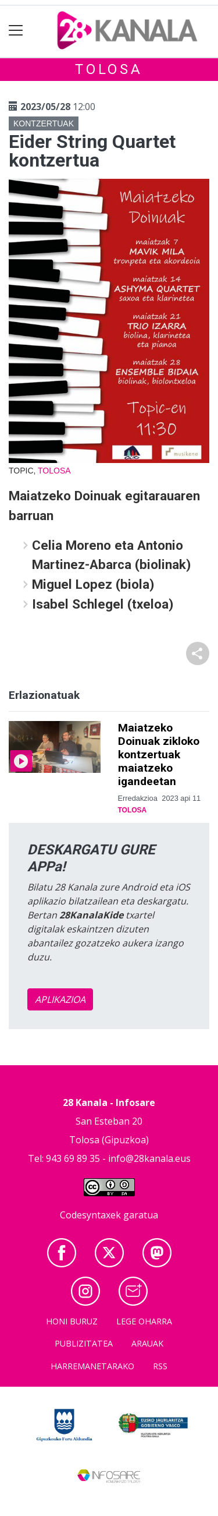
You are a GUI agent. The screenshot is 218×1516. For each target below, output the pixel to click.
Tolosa (109, 69)
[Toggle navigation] (15, 30)
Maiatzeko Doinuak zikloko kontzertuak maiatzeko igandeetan (158, 754)
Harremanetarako (92, 1366)
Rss (160, 1366)
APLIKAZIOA (60, 999)
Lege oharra (144, 1321)
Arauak (147, 1343)
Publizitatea (84, 1343)
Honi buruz (72, 1321)
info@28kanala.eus (149, 1158)
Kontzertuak (43, 123)
